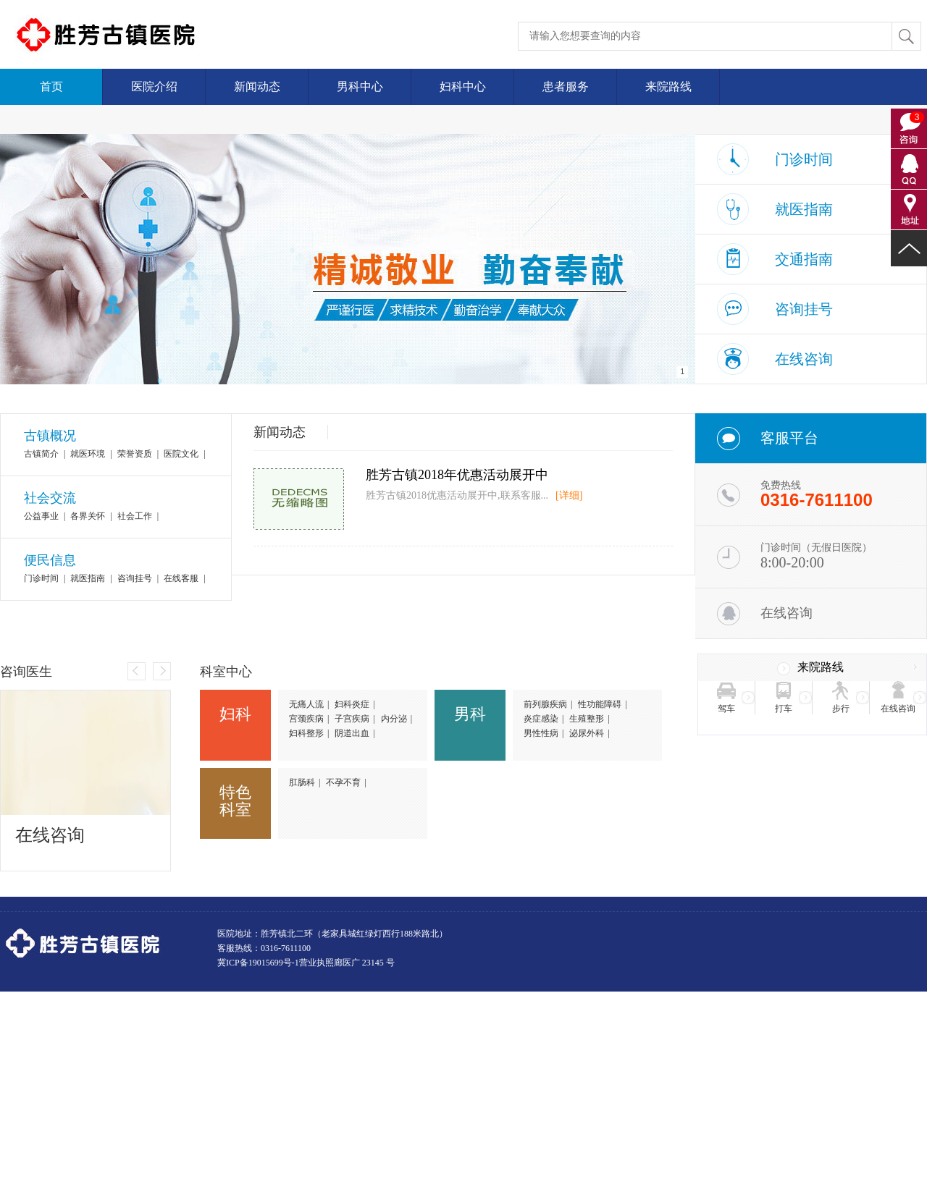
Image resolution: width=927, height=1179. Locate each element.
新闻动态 (257, 86)
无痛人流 (306, 704)
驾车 (726, 708)
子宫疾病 (352, 719)
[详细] (568, 495)
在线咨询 (804, 359)
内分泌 (394, 719)
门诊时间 (804, 159)
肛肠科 (302, 782)
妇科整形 (306, 733)
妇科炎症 (352, 704)
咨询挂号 (804, 309)
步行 (841, 708)
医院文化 (181, 454)
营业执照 (316, 963)
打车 (783, 708)
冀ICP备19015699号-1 (258, 963)
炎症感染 (541, 719)
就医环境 (87, 454)
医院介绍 (154, 86)
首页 (51, 86)
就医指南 (804, 209)
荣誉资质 (134, 454)
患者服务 (565, 86)
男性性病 (541, 733)
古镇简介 (41, 454)
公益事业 (41, 516)
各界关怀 (87, 516)
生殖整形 (586, 719)
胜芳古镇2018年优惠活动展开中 (457, 475)
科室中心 (226, 671)
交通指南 (804, 259)
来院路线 (668, 86)
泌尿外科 (586, 733)
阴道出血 (352, 733)
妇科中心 (463, 86)
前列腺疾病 (545, 704)
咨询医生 (26, 671)
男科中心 (360, 86)
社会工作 (134, 516)
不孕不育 (343, 782)
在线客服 (181, 578)
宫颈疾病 (306, 719)
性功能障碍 (599, 704)
